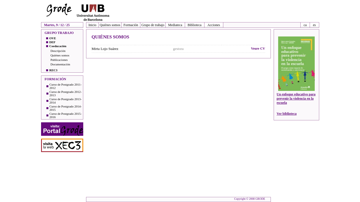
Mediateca (175, 25)
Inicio (92, 25)
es (314, 25)
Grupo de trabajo (152, 25)
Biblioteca (194, 25)
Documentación (60, 64)
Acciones (214, 25)
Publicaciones (59, 59)
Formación (130, 25)
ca (305, 25)
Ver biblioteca (287, 114)
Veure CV (258, 48)
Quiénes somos (110, 25)
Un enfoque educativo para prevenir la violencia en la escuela (296, 98)
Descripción (58, 50)
